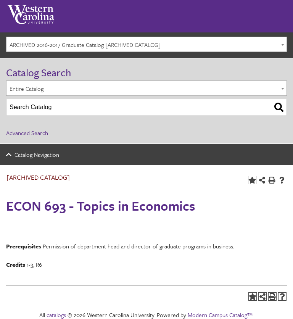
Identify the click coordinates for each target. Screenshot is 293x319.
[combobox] (146, 44)
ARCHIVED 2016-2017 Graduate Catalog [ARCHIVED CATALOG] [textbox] (85, 44)
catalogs (56, 315)
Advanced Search (27, 133)
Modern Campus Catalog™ (220, 315)
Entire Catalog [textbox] (26, 88)
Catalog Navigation (36, 154)
